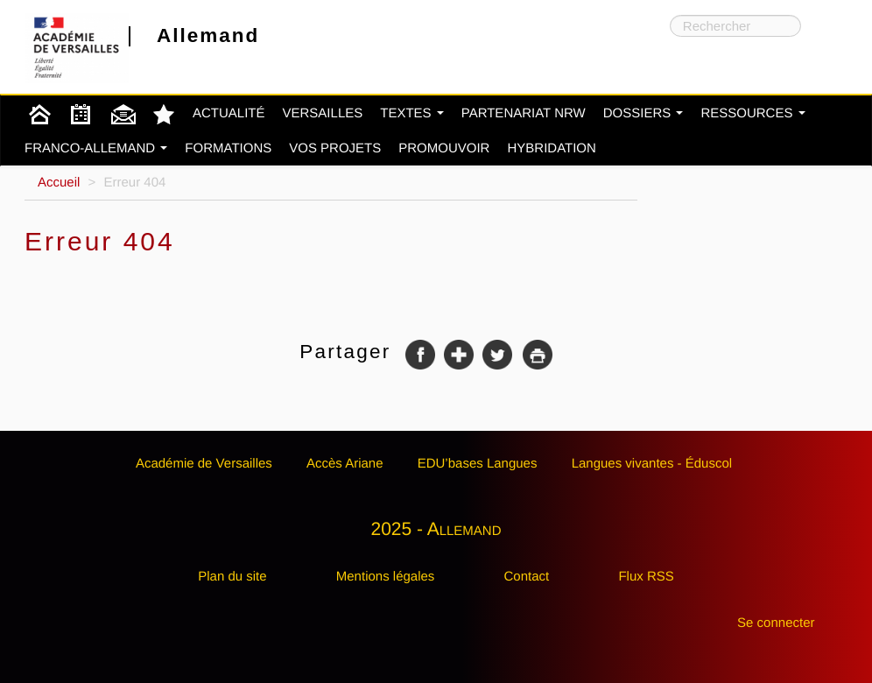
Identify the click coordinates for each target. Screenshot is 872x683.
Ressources (752, 113)
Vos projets (335, 148)
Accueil (59, 182)
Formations (228, 148)
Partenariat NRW (523, 113)
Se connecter (775, 623)
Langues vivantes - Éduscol (652, 463)
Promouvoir (443, 148)
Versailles (323, 113)
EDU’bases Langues (478, 463)
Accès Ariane (344, 463)
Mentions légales (385, 576)
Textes (412, 113)
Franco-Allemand (96, 148)
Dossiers (643, 113)
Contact (527, 576)
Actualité (229, 113)
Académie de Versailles (204, 463)
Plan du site (232, 576)
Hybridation (551, 148)
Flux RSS (645, 576)
